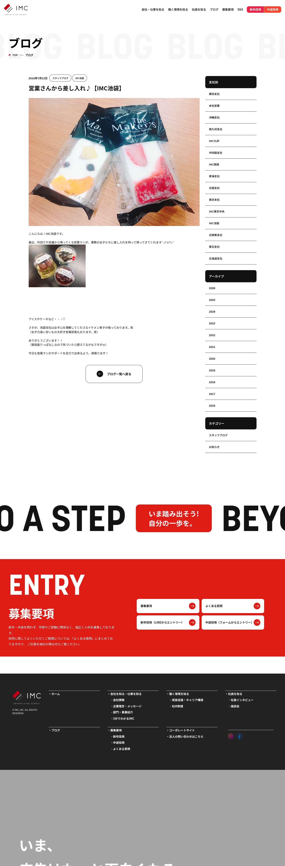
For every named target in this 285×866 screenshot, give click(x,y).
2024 (212, 311)
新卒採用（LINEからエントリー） (162, 622)
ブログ (214, 9)
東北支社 (214, 247)
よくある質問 (214, 606)
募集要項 (146, 606)
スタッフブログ (60, 78)
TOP (15, 55)
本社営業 (214, 105)
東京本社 (214, 200)
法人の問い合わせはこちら (186, 736)
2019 (212, 370)
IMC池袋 (79, 78)
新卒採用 (255, 9)
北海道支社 (215, 258)
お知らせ (214, 447)
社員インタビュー (242, 700)
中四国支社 (215, 153)
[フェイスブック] (239, 735)
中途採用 (272, 9)
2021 (212, 347)
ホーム (55, 694)
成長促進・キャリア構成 (187, 700)
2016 (212, 405)
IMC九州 (214, 141)
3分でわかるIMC (123, 718)
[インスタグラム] (231, 735)
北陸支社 (214, 188)
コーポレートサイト (182, 730)
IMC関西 (214, 164)
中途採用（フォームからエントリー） (229, 622)
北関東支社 (215, 235)
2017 (212, 394)
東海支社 (214, 176)
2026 (212, 288)
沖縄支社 (214, 117)
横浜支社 (214, 94)
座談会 (235, 706)
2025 (212, 300)
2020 (212, 358)
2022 (212, 335)
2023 (212, 323)
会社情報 (119, 700)
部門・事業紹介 (123, 712)
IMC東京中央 (217, 211)
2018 (212, 382)
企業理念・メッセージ (127, 706)
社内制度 (177, 706)
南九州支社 (215, 129)
